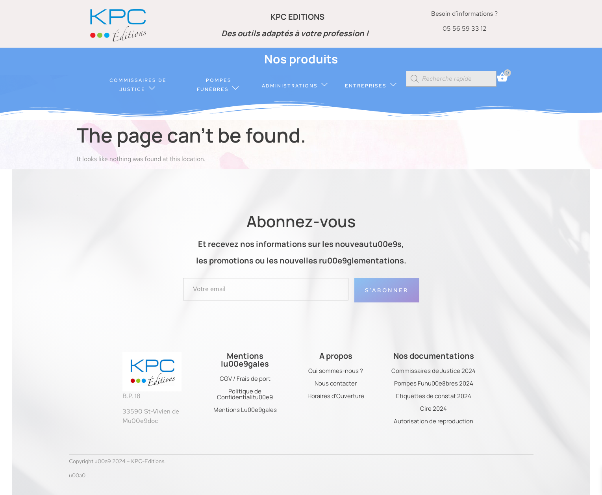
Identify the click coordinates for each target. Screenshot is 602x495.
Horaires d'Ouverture (335, 396)
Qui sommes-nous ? (335, 371)
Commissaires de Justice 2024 (433, 371)
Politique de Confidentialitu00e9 (245, 394)
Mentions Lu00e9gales (245, 410)
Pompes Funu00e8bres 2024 (433, 383)
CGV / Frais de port (245, 378)
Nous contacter (336, 383)
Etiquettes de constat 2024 (433, 396)
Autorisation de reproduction (433, 421)
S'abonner (386, 290)
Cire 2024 (433, 408)
